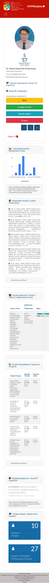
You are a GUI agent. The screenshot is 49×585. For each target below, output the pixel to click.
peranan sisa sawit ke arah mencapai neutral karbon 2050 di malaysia (15, 431)
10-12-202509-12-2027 (26, 383)
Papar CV (13, 136)
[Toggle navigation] (5, 14)
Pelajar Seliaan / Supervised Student (23, 515)
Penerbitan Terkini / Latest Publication (22, 201)
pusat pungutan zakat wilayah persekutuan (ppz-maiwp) (28, 318)
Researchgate (24, 113)
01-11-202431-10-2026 (26, 403)
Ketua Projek (35, 382)
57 (24, 60)
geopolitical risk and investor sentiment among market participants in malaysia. (15, 406)
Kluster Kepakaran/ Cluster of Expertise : (21, 84)
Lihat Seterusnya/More (19, 280)
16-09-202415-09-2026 (26, 429)
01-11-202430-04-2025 (26, 418)
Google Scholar (24, 107)
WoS (24, 100)
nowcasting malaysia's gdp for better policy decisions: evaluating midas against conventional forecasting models (15, 388)
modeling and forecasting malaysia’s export (15, 418)
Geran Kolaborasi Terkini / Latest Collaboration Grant (22, 296)
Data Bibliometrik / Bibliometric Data (19, 149)
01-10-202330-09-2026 (26, 442)
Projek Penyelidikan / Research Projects (24, 365)
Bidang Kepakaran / (23, 479)
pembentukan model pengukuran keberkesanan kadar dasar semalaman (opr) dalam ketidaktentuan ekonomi (15, 447)
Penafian (24, 582)
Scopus (24, 120)
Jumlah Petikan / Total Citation (24, 64)
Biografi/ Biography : (18, 91)
